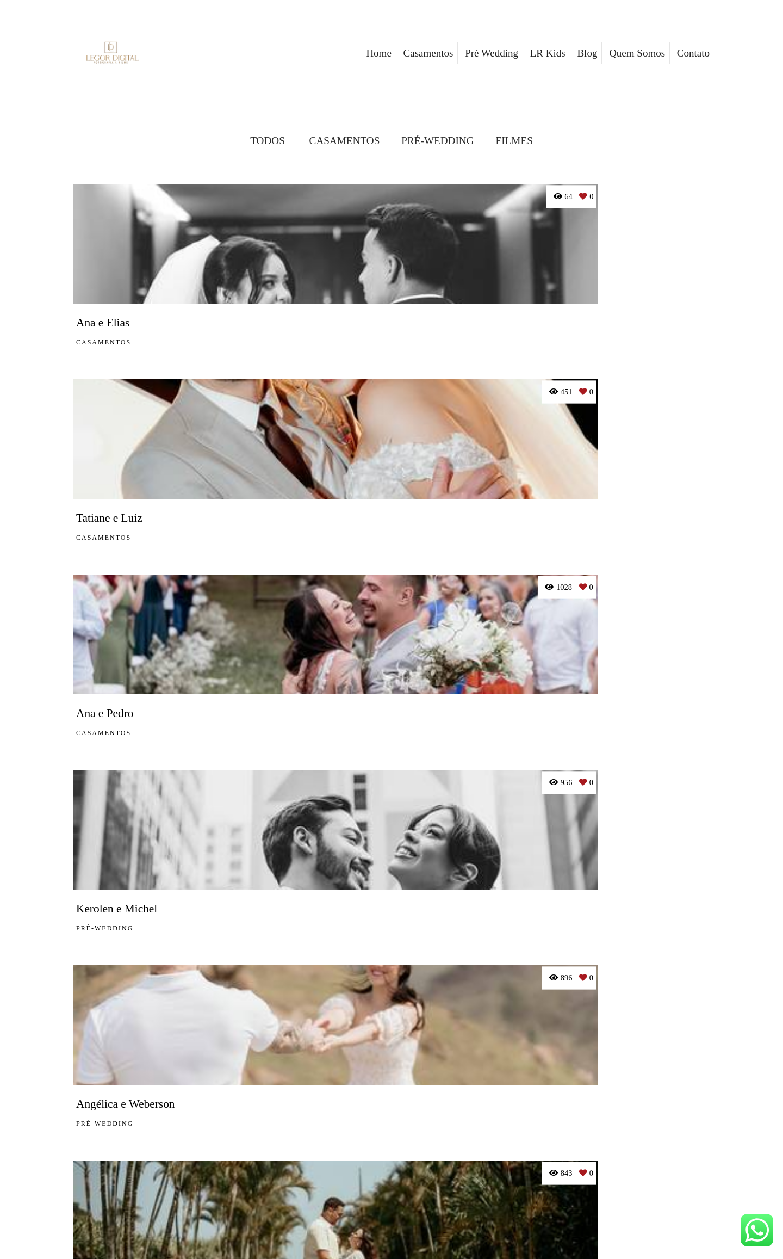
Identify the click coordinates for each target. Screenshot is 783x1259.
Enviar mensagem (605, 1117)
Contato (693, 53)
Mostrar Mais (391, 998)
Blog (587, 53)
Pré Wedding (491, 53)
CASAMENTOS (344, 140)
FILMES (514, 140)
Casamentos (428, 53)
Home (378, 53)
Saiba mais (282, 1165)
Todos (267, 140)
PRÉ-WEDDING (437, 140)
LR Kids (548, 53)
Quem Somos (637, 53)
